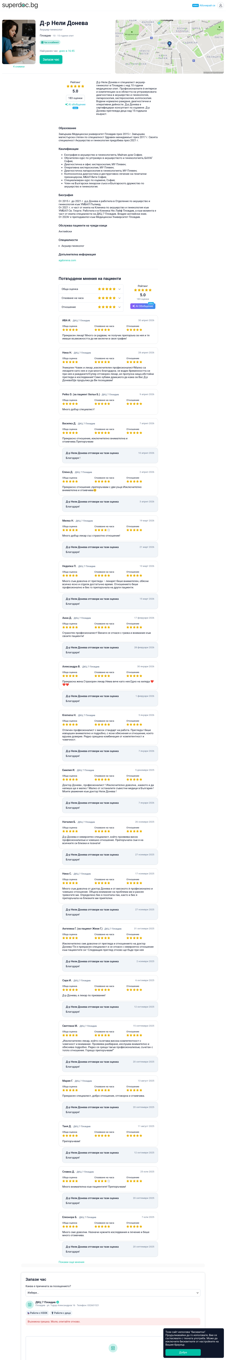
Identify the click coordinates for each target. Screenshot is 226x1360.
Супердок (24, 1298)
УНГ (67, 1306)
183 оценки (19, 99)
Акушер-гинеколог (76, 1294)
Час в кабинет (51, 44)
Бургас (119, 1314)
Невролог (71, 1314)
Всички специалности (78, 1334)
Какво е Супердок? (26, 1294)
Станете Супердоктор (27, 1302)
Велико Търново (125, 1318)
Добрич (119, 1326)
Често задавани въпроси (169, 225)
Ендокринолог (74, 1298)
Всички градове (125, 1334)
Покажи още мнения (15, 1263)
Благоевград (123, 1310)
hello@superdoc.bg (128, 228)
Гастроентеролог (75, 1310)
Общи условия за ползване (31, 1310)
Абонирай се (202, 6)
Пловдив (120, 1298)
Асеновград (122, 1306)
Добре (183, 1352)
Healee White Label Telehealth (185, 1293)
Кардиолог (71, 1326)
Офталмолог (72, 1318)
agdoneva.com (11, 261)
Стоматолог (72, 1330)
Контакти (20, 1318)
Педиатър (71, 1302)
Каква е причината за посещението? (142, 104)
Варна (119, 1302)
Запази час (51, 61)
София (119, 1294)
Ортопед (70, 1322)
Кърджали (121, 1330)
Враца (119, 1322)
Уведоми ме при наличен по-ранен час (152, 186)
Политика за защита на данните (34, 1314)
